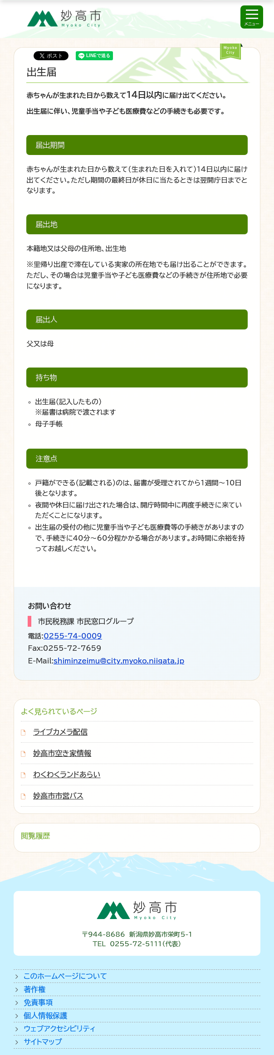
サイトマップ (43, 1041)
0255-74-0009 (73, 636)
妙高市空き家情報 (62, 753)
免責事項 (38, 1002)
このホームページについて (65, 976)
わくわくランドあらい (66, 774)
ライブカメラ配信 (60, 732)
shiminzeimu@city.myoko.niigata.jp (119, 661)
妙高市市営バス (58, 795)
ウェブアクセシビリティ (60, 1028)
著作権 (34, 989)
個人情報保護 (45, 1015)
